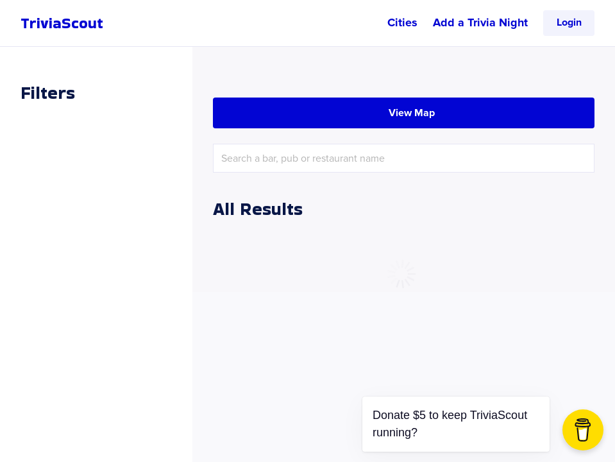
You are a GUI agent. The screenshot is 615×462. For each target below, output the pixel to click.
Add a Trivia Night (480, 22)
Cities (402, 22)
